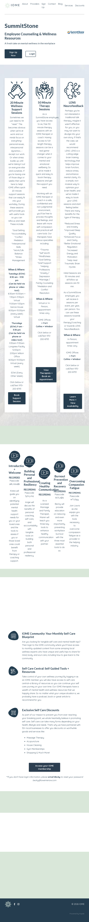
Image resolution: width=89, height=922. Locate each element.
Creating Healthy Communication (49, 491)
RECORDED (14, 481)
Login (32, 53)
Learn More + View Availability (72, 406)
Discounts (79, 5)
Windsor (49, 333)
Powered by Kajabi (77, 918)
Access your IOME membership (44, 772)
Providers (34, 4)
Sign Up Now (13, 54)
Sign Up (44, 6)
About (25, 4)
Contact (52, 4)
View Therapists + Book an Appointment (46, 382)
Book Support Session (17, 399)
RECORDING (30, 493)
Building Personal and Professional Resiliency (32, 482)
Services (69, 5)
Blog (60, 4)
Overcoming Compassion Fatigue (77, 489)
